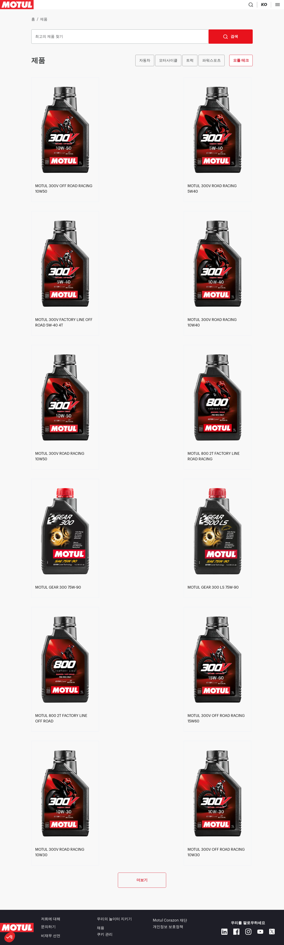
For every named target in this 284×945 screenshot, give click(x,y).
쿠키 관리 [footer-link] (105, 936)
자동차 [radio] (144, 62)
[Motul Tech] (247, 5)
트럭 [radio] (190, 62)
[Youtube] (260, 933)
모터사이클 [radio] (168, 62)
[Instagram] (248, 933)
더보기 (142, 897)
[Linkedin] (224, 933)
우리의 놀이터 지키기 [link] (114, 923)
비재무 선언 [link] (50, 936)
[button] (9, 937)
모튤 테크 (241, 62)
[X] (272, 933)
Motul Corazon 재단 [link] (170, 923)
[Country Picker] (213, 5)
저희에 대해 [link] (50, 923)
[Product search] (200, 5)
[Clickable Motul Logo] (17, 5)
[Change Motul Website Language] (228, 6)
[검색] (231, 38)
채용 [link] (100, 929)
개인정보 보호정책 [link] (168, 929)
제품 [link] (43, 21)
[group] (194, 62)
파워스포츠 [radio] (211, 62)
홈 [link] (33, 21)
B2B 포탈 (271, 5)
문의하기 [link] (48, 929)
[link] (107, 5)
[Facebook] (236, 933)
